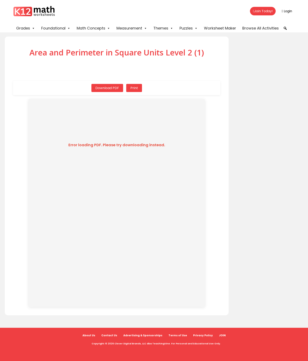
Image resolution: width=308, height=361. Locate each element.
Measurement (131, 28)
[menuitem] (263, 11)
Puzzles (188, 28)
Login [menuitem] (287, 11)
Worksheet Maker (220, 28)
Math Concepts (93, 28)
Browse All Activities (260, 28)
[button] (285, 28)
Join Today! (263, 11)
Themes (163, 28)
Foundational (55, 28)
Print (134, 88)
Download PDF (107, 88)
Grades (25, 28)
